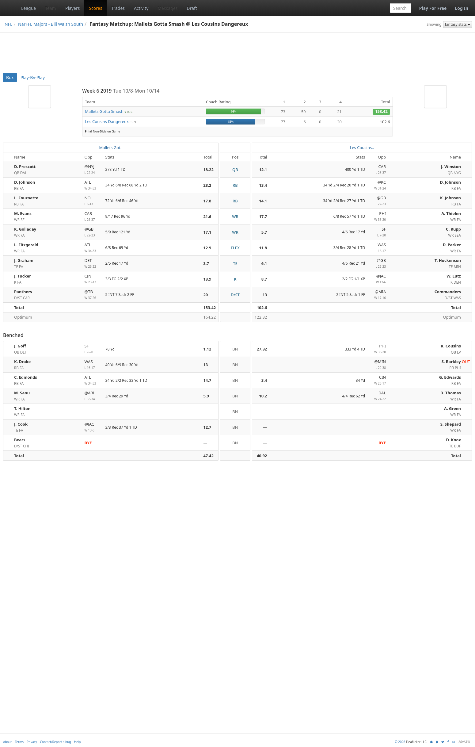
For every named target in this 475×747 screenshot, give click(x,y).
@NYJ (93, 170)
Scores (95, 8)
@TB (93, 295)
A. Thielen (451, 213)
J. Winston (451, 166)
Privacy (32, 742)
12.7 (207, 427)
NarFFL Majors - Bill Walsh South (50, 24)
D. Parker (452, 244)
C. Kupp (453, 229)
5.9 (206, 396)
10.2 (263, 396)
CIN (93, 279)
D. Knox (453, 439)
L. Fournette (26, 198)
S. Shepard (450, 424)
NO (93, 201)
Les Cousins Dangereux (107, 121)
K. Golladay (25, 229)
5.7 (264, 232)
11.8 (263, 248)
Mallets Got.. (110, 147)
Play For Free (433, 8)
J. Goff (20, 346)
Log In (461, 8)
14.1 (263, 201)
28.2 (207, 185)
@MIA (378, 295)
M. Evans (23, 213)
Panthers (23, 291)
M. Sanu (22, 393)
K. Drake (22, 361)
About (7, 742)
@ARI (93, 396)
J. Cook (21, 424)
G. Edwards (450, 377)
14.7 (207, 380)
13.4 (263, 185)
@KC (378, 185)
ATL (93, 185)
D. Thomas (450, 393)
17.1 (207, 232)
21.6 (207, 216)
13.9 (207, 279)
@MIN (378, 365)
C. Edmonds (25, 377)
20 (205, 294)
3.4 (264, 380)
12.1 (263, 169)
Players (72, 8)
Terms (19, 742)
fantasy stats (457, 24)
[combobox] (400, 8)
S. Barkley (451, 361)
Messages (167, 8)
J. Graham (23, 260)
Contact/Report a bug (55, 742)
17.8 (207, 201)
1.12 (207, 349)
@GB (378, 201)
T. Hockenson (448, 260)
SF (378, 232)
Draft (192, 8)
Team (50, 8)
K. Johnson (450, 198)
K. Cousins (451, 346)
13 (264, 294)
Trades (118, 8)
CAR (378, 170)
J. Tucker (22, 276)
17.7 (263, 216)
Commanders (448, 291)
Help (77, 742)
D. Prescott (25, 166)
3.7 (206, 263)
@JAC (378, 279)
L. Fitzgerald (26, 244)
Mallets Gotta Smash (104, 111)
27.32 (262, 349)
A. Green (452, 408)
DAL (378, 396)
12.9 (207, 248)
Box (10, 77)
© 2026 (400, 742)
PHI (378, 217)
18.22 (208, 169)
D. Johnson (24, 182)
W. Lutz (453, 276)
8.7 (264, 279)
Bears (19, 439)
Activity (141, 8)
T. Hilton (22, 408)
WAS (378, 248)
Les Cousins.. (362, 147)
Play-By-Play (33, 77)
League (28, 8)
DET (93, 264)
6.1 (264, 263)
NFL (8, 24)
